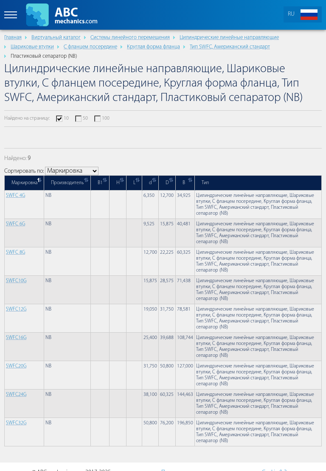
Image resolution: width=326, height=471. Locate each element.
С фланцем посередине (90, 47)
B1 (100, 182)
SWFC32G (16, 423)
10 (66, 118)
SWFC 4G (15, 195)
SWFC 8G (15, 252)
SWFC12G (16, 309)
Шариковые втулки (32, 47)
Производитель (67, 182)
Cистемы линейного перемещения (130, 37)
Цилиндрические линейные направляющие (229, 37)
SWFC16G (16, 337)
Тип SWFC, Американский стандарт (230, 47)
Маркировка (24, 182)
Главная (13, 37)
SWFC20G (16, 366)
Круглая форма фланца (153, 47)
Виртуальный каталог (56, 37)
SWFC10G (16, 280)
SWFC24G (16, 394)
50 (85, 118)
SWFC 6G (15, 224)
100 (106, 118)
